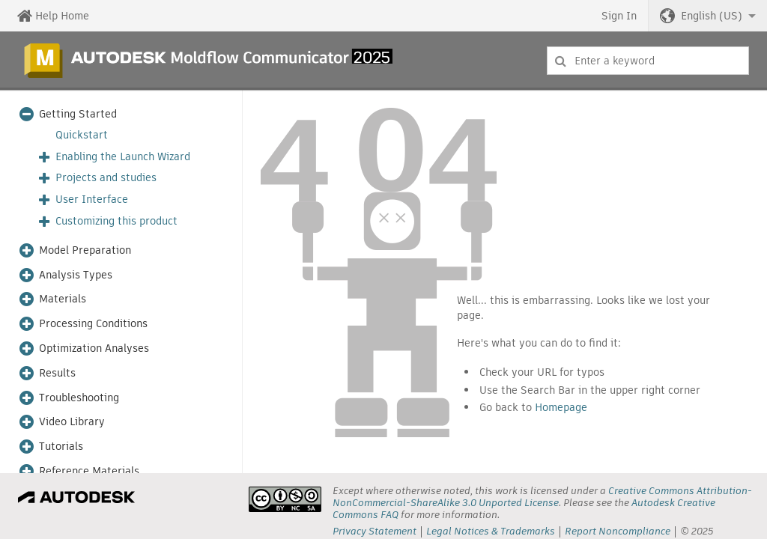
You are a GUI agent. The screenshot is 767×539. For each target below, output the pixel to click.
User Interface (91, 199)
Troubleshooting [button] (79, 398)
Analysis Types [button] (75, 275)
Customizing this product (116, 221)
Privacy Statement (374, 531)
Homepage (561, 407)
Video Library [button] (72, 421)
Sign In (619, 15)
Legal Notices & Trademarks (490, 531)
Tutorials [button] (61, 446)
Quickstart (81, 135)
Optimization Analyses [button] (94, 348)
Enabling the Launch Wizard (122, 156)
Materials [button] (62, 299)
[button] (708, 15)
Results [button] (57, 373)
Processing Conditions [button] (93, 323)
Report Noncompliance (617, 531)
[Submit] (561, 60)
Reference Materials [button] (89, 471)
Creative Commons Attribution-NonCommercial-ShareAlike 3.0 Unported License (542, 497)
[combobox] (648, 60)
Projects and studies (106, 177)
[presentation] (285, 499)
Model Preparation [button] (85, 250)
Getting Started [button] (78, 114)
